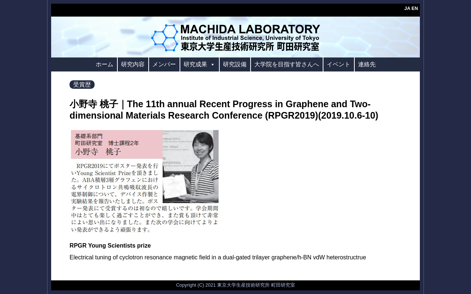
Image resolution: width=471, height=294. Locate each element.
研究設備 (235, 64)
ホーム (104, 64)
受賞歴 (82, 84)
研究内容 (133, 64)
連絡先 (367, 64)
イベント (338, 64)
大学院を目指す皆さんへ (286, 64)
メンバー (164, 64)
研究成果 (199, 64)
